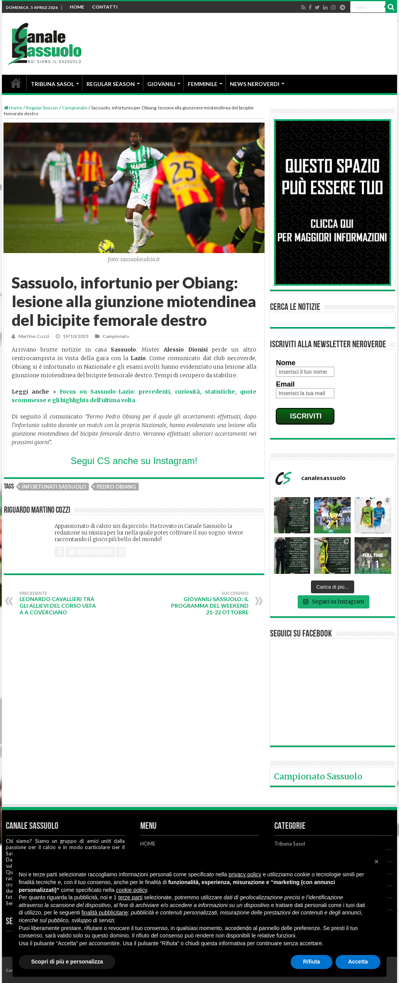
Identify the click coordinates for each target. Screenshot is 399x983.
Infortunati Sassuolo (54, 487)
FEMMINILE (202, 84)
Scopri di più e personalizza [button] (67, 961)
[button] (376, 861)
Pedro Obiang (116, 487)
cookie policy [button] (131, 890)
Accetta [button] (358, 961)
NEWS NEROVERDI (254, 84)
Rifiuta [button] (311, 961)
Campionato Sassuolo (318, 776)
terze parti (130, 897)
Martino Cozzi (33, 336)
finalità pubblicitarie (104, 912)
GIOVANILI (161, 84)
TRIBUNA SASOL (52, 84)
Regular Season (42, 108)
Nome (285, 362)
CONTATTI (105, 7)
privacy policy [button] (245, 874)
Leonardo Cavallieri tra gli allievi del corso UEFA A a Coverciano (59, 603)
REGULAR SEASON (111, 84)
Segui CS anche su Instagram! (134, 460)
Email (285, 384)
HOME (77, 7)
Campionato (74, 108)
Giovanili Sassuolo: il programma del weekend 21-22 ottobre (209, 603)
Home (13, 108)
